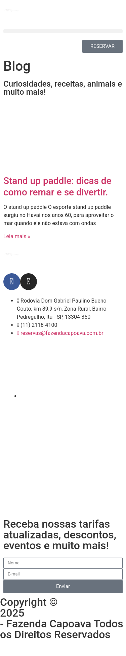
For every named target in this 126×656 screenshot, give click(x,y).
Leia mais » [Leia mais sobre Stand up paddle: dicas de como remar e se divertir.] (16, 236)
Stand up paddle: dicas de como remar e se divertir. (57, 186)
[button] (63, 31)
